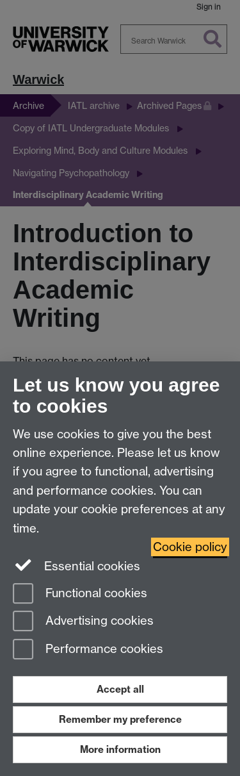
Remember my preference (120, 719)
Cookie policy (190, 547)
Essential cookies (76, 565)
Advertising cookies (83, 622)
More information (120, 749)
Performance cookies (88, 650)
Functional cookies (80, 594)
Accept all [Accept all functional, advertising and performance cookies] (120, 689)
